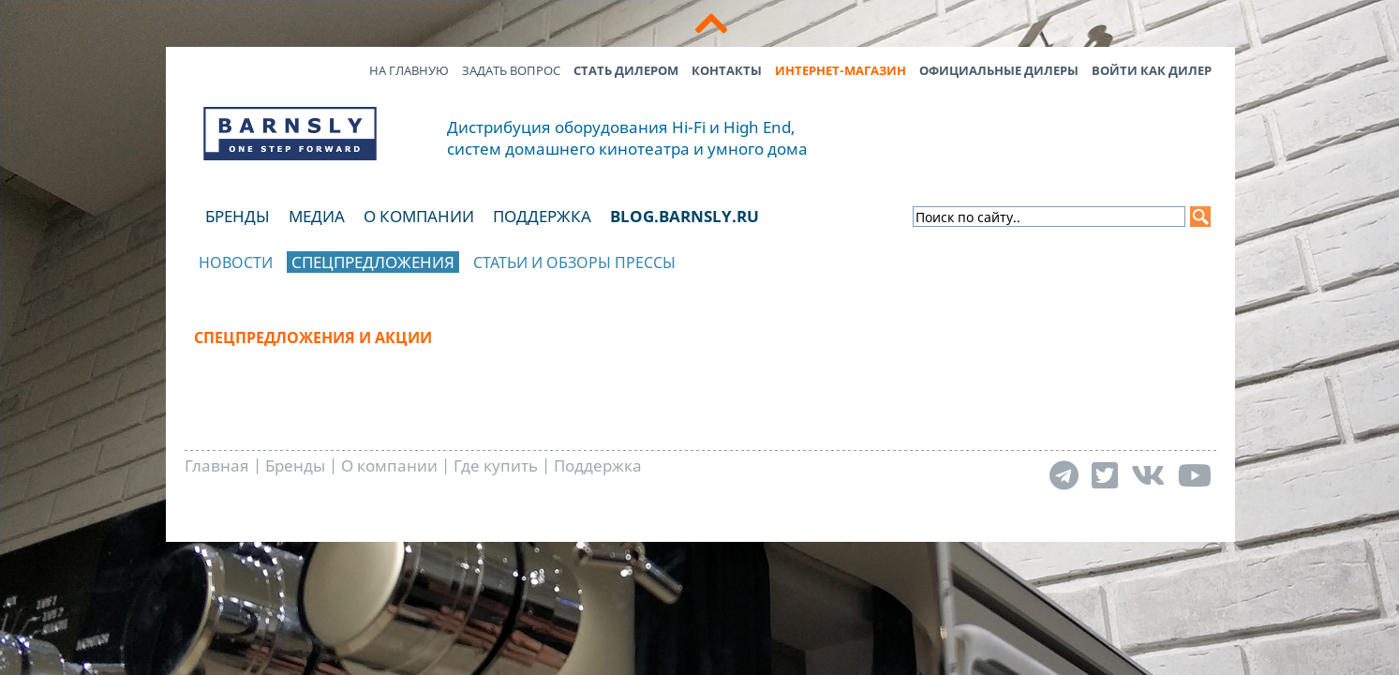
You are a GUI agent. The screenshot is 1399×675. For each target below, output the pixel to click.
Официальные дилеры (999, 70)
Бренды (237, 216)
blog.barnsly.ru (684, 216)
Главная (217, 465)
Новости (236, 262)
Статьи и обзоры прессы (574, 262)
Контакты (727, 70)
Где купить (496, 465)
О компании (419, 216)
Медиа (317, 216)
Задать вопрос (511, 70)
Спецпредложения (372, 262)
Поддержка (542, 216)
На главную (409, 70)
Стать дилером (625, 70)
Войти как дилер (1152, 70)
